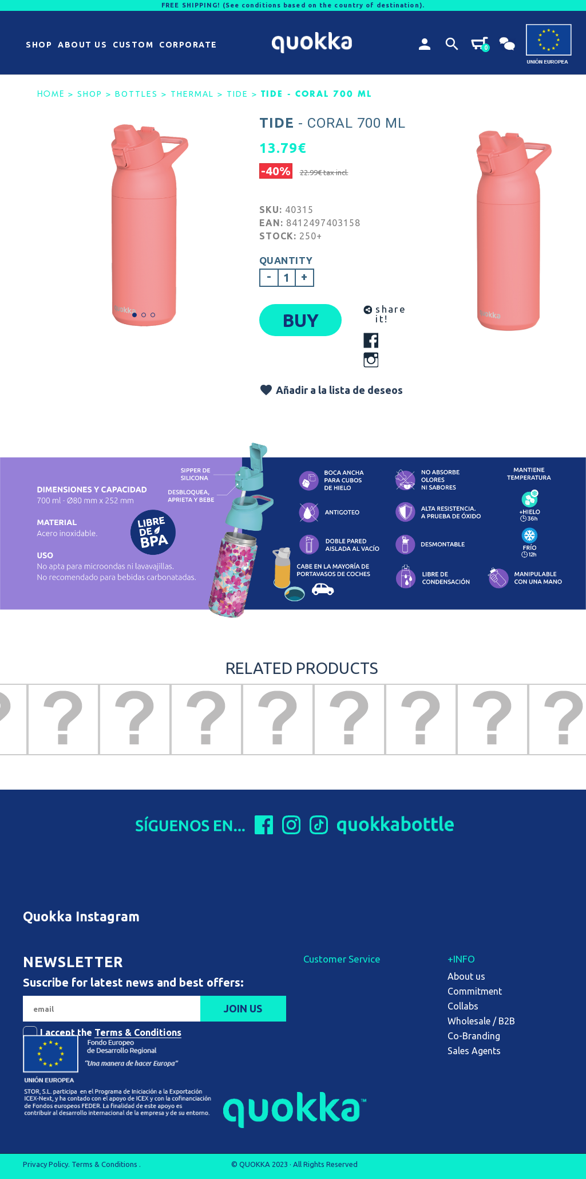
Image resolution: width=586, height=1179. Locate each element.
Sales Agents (474, 1051)
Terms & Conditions (137, 1032)
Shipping (321, 976)
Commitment (475, 991)
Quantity (286, 260)
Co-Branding (474, 1036)
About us (466, 976)
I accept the (110, 1032)
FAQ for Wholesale (342, 1006)
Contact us (326, 1021)
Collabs (463, 1006)
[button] (39, 45)
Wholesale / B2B (481, 1021)
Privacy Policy (45, 1164)
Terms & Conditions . (106, 1164)
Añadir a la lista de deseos (331, 390)
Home (51, 94)
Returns (319, 991)
